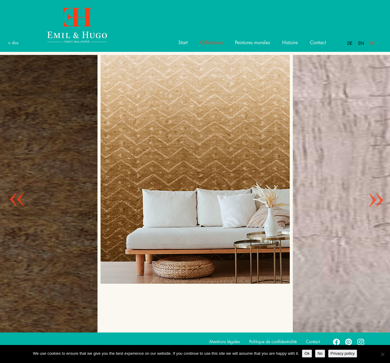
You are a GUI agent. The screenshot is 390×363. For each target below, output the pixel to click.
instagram (361, 342)
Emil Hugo (70, 24)
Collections (211, 42)
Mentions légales (224, 342)
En (361, 43)
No (320, 353)
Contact (318, 42)
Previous (12, 192)
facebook (336, 342)
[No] (382, 354)
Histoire (290, 42)
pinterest (348, 342)
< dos (13, 43)
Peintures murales (252, 42)
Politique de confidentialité (273, 342)
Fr (372, 43)
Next (372, 192)
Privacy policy (343, 353)
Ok (307, 353)
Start (183, 42)
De (349, 43)
